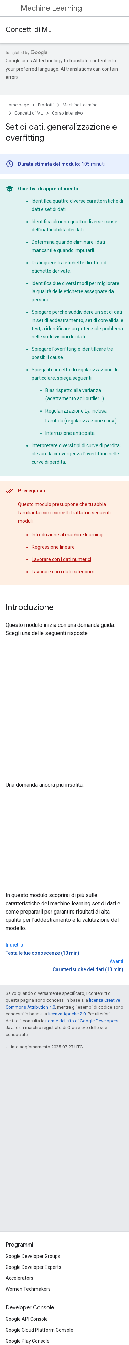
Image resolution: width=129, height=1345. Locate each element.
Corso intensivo (67, 113)
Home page (17, 104)
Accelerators (19, 1278)
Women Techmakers (28, 1289)
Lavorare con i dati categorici (63, 571)
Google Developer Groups (33, 1256)
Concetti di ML (29, 29)
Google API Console (27, 1319)
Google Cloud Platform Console (39, 1330)
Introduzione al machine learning (67, 534)
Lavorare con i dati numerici (61, 559)
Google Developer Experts (33, 1267)
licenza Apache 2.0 (67, 1013)
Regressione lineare (53, 547)
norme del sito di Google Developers (81, 1020)
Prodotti (46, 104)
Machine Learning (51, 8)
